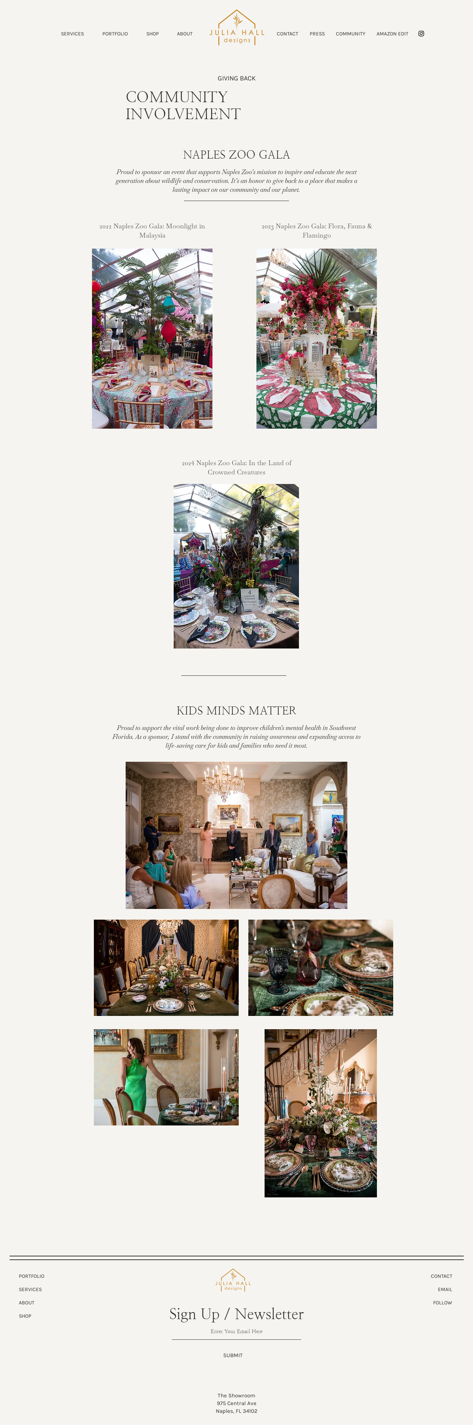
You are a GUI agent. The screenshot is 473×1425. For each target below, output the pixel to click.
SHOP (25, 1316)
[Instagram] (421, 33)
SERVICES (30, 1289)
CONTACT (441, 1276)
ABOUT (26, 1303)
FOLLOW (442, 1303)
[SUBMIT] (232, 1355)
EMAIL (445, 1289)
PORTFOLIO (31, 1276)
